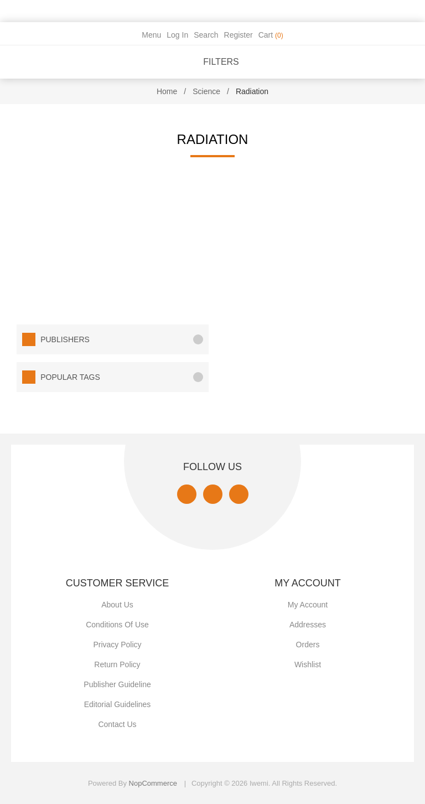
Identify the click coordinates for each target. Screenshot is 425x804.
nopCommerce (153, 783)
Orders (308, 644)
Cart (270, 34)
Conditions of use (117, 624)
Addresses (307, 624)
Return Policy (117, 664)
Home (167, 91)
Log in (177, 34)
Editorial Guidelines (117, 704)
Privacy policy (117, 644)
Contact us (117, 724)
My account (308, 604)
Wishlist (307, 664)
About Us (117, 604)
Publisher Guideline (117, 684)
